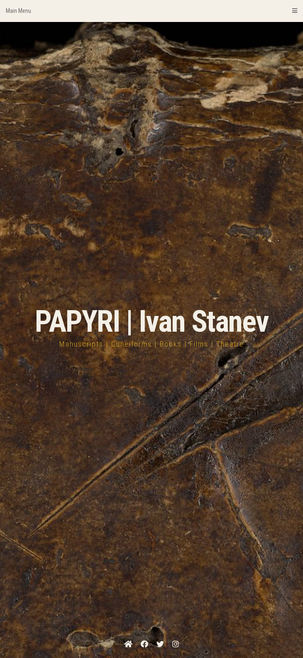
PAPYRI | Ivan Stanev (152, 321)
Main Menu (151, 10)
